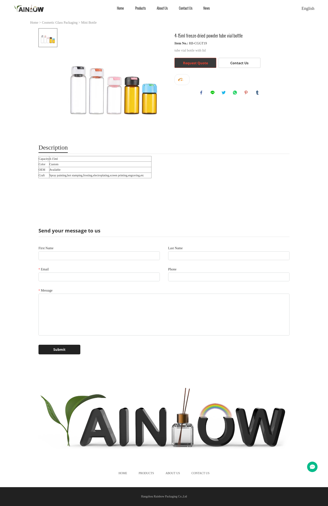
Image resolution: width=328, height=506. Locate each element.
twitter (224, 93)
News (206, 8)
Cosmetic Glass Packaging (60, 22)
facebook (202, 93)
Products (140, 8)
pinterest (246, 93)
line (213, 93)
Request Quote (195, 63)
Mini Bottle (89, 22)
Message (45, 290)
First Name (46, 248)
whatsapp (235, 93)
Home (120, 8)
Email (43, 269)
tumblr (258, 93)
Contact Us (185, 8)
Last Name (175, 248)
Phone (172, 269)
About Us (162, 8)
